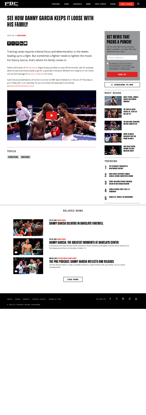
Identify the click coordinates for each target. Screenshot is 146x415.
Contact (26, 299)
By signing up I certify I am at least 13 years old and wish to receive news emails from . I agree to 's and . (122, 66)
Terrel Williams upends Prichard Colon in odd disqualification (120, 182)
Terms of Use (55, 299)
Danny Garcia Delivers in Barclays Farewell (76, 223)
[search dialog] (138, 4)
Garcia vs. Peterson (36, 74)
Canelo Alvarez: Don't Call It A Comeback (119, 190)
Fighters (56, 4)
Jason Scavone (21, 35)
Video (66, 4)
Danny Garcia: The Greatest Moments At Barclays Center (84, 242)
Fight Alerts (126, 4)
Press (113, 4)
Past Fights (100, 4)
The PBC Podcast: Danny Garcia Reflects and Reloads (81, 261)
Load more (73, 280)
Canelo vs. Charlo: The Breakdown (121, 197)
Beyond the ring (13, 157)
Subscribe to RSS (122, 85)
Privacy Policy (39, 299)
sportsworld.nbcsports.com (22, 86)
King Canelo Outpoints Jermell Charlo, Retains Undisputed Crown (121, 175)
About (10, 299)
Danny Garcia (31, 67)
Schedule (77, 4)
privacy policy (126, 69)
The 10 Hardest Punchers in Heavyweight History (118, 167)
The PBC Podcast (63, 258)
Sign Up (122, 75)
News (88, 4)
